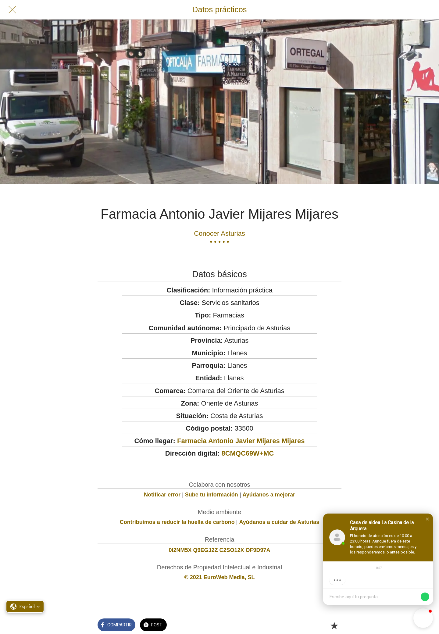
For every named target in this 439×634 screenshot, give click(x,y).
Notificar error (162, 495)
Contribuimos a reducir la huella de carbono (177, 522)
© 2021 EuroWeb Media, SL (219, 577)
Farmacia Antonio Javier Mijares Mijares (241, 441)
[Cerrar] (12, 9)
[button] (427, 519)
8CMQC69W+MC (247, 453)
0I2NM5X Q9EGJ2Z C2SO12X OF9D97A (219, 550)
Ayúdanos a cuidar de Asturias (279, 522)
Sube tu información (211, 495)
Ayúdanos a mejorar (269, 495)
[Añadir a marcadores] (334, 625)
